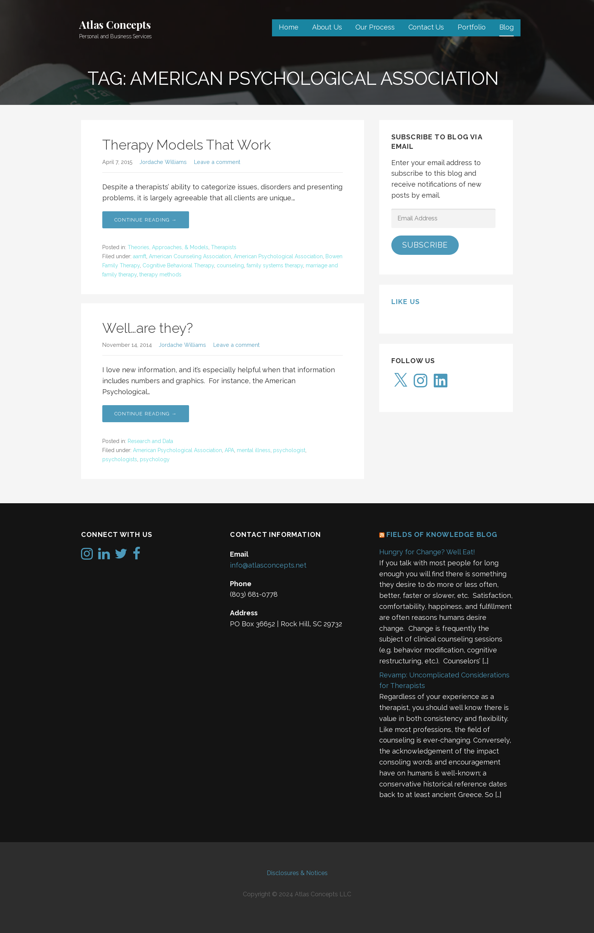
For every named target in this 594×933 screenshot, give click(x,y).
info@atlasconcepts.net (268, 565)
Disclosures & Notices (297, 873)
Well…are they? (147, 328)
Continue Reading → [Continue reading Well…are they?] (145, 414)
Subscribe (425, 245)
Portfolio (472, 27)
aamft (139, 256)
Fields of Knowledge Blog (442, 534)
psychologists (119, 459)
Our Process (374, 27)
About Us (327, 27)
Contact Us (426, 27)
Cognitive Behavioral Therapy (178, 265)
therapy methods (160, 274)
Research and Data (150, 441)
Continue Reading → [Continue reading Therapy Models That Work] (145, 220)
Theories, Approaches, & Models (168, 247)
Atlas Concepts (115, 24)
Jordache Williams (163, 162)
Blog (506, 27)
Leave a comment (217, 162)
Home (288, 27)
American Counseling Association (190, 256)
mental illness (253, 450)
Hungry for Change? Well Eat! (427, 552)
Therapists (223, 247)
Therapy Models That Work (186, 145)
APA (229, 450)
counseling (230, 265)
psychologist (289, 450)
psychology (155, 459)
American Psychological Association (278, 256)
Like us (405, 302)
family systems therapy (275, 265)
